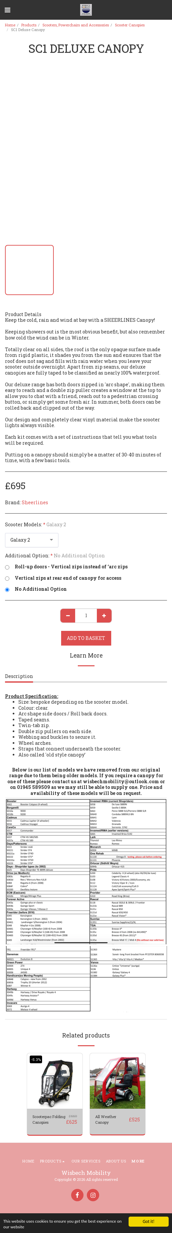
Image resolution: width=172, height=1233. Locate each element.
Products (28, 24)
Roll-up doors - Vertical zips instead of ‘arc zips (66, 567)
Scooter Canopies (130, 24)
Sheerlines (35, 502)
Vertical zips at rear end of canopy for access (63, 578)
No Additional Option (36, 589)
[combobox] (31, 540)
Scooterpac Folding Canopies (48, 1119)
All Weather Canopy (105, 1119)
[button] (7, 9)
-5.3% (36, 1059)
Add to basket (86, 638)
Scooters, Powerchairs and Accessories (75, 24)
